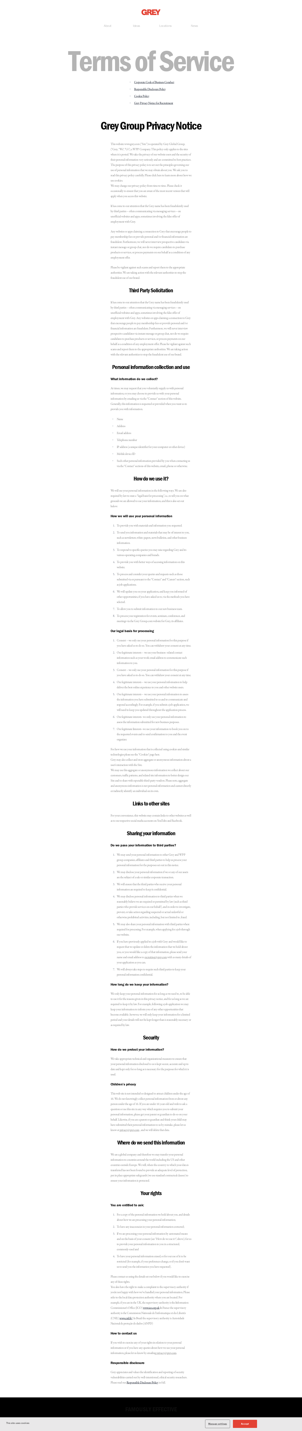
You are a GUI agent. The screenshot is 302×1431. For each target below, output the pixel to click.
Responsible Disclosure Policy (150, 90)
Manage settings (217, 1425)
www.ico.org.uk (151, 1308)
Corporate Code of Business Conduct (154, 83)
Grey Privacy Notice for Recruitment (153, 104)
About (107, 26)
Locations (165, 26)
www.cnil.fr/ (125, 1319)
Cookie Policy (141, 97)
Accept (245, 1425)
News (194, 26)
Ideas (136, 26)
